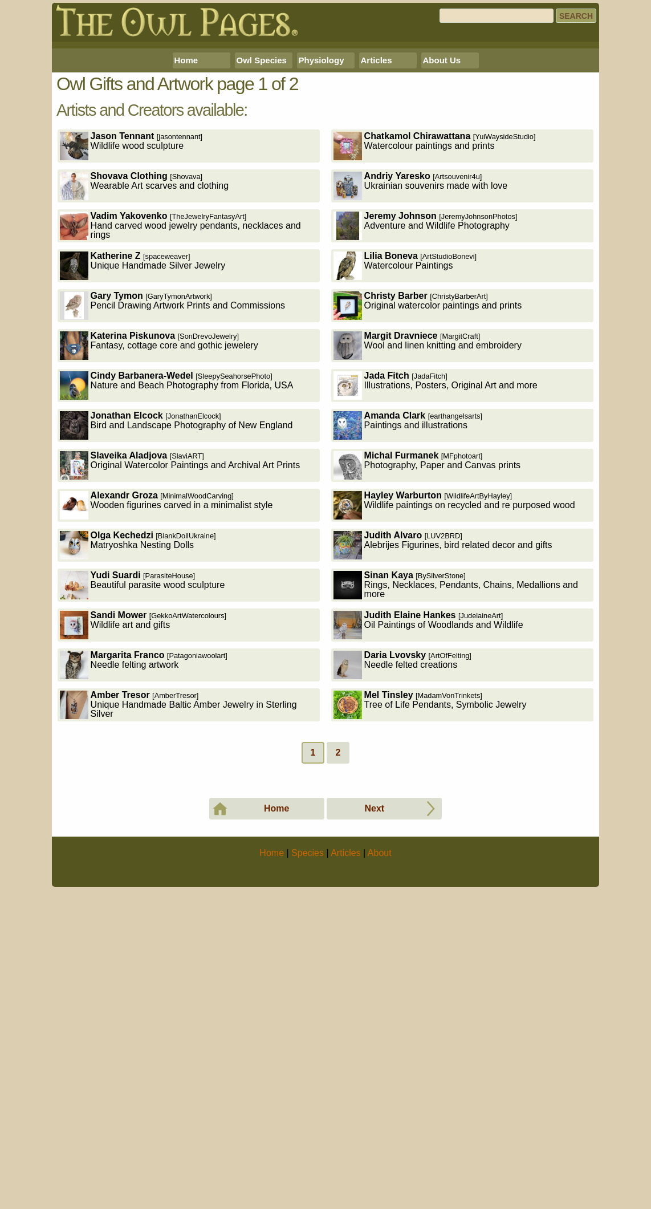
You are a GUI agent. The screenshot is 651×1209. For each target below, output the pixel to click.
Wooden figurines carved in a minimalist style (166, 664)
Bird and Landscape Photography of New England (176, 584)
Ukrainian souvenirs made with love (420, 345)
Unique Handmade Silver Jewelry (143, 425)
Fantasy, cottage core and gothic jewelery (159, 505)
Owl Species (262, 220)
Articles (376, 220)
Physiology (321, 220)
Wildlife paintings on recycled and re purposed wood (454, 664)
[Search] (497, 16)
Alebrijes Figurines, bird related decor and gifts (442, 704)
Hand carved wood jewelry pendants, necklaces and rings (180, 385)
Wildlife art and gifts (143, 784)
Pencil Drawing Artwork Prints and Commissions (172, 465)
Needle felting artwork (143, 824)
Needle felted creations (402, 824)
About (380, 1172)
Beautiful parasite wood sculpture (142, 744)
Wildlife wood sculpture (131, 305)
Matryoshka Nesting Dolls (138, 704)
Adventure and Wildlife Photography (425, 385)
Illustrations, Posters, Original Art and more (435, 544)
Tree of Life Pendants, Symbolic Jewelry (430, 864)
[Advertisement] (325, 125)
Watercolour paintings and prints (434, 305)
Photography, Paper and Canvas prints (427, 624)
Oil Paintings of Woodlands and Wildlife (428, 784)
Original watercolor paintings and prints (427, 465)
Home (186, 220)
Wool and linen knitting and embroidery (427, 505)
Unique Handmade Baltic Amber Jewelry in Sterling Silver (178, 864)
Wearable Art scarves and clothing (144, 345)
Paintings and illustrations (407, 584)
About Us (442, 220)
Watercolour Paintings (405, 425)
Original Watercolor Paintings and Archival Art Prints (180, 624)
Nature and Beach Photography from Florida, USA (177, 544)
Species (307, 1172)
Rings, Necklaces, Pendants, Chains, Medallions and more (455, 744)
